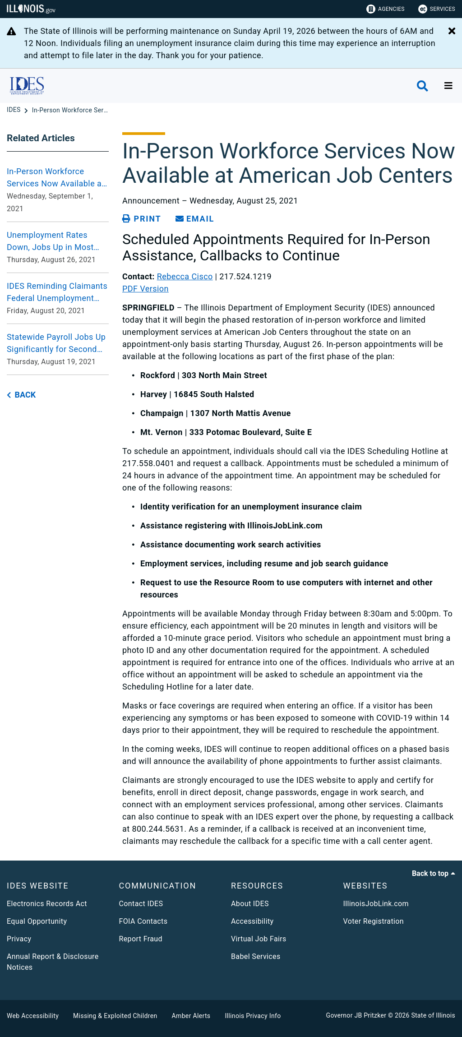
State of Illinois (433, 1015)
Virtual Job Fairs (258, 939)
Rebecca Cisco (185, 276)
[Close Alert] (451, 31)
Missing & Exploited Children (115, 1015)
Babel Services (256, 956)
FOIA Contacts (143, 921)
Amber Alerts (191, 1015)
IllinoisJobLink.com (376, 903)
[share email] (195, 218)
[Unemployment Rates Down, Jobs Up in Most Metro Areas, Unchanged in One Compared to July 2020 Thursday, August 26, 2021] (58, 247)
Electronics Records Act (47, 903)
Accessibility (252, 921)
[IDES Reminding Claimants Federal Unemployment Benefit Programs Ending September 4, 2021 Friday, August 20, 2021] (58, 298)
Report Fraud (140, 939)
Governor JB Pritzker (356, 1015)
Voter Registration (373, 921)
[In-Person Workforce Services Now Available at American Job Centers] (70, 110)
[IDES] (14, 110)
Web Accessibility (33, 1015)
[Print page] (141, 218)
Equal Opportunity (37, 921)
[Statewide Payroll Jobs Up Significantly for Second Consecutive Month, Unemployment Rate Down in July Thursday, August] (58, 349)
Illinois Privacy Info (253, 1015)
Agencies (385, 9)
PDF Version (145, 288)
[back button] (21, 395)
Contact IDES (141, 903)
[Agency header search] (422, 86)
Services (436, 9)
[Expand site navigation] (448, 86)
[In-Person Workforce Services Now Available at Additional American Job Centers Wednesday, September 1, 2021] (58, 190)
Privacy (19, 939)
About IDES (250, 903)
